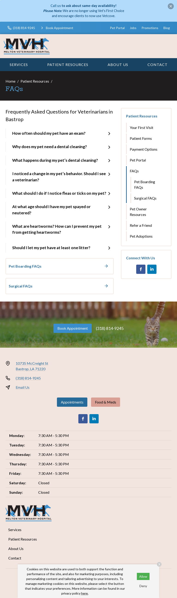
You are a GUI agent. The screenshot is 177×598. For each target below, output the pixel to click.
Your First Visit (141, 127)
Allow (143, 576)
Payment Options (143, 149)
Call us (55, 6)
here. (84, 593)
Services (19, 64)
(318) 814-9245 (110, 328)
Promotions (150, 28)
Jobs (133, 28)
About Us (118, 64)
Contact (158, 64)
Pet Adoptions (141, 236)
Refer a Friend (141, 225)
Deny (143, 586)
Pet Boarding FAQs (144, 184)
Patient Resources (67, 64)
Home (10, 81)
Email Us (23, 387)
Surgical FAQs (145, 198)
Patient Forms (141, 138)
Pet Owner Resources (138, 212)
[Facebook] (140, 269)
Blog (166, 28)
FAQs (134, 171)
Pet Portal (117, 28)
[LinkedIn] (151, 269)
